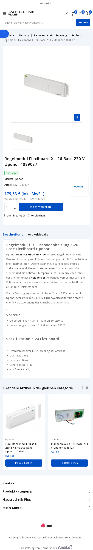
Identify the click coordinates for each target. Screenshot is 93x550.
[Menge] (8, 207)
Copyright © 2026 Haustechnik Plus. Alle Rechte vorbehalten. (46, 537)
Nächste (87, 388)
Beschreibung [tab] (13, 234)
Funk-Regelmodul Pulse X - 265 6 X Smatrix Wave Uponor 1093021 (21, 447)
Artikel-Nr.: (11, 184)
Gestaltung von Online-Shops (46, 548)
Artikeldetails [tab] (38, 234)
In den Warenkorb (41, 206)
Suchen (83, 22)
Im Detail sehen (23, 462)
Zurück (83, 388)
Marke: (8, 179)
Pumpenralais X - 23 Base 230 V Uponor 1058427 (69, 445)
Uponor (18, 179)
